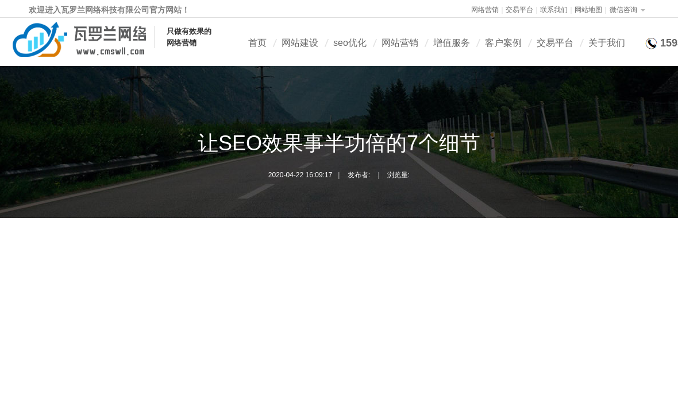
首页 (257, 43)
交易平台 (519, 10)
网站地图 (588, 10)
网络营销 (485, 10)
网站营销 (400, 43)
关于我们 (606, 43)
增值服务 (451, 43)
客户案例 (503, 43)
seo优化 (350, 43)
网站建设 (300, 43)
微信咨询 (623, 10)
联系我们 (554, 10)
